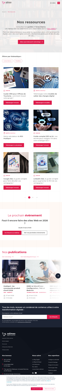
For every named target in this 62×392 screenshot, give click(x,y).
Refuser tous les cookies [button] (49, 388)
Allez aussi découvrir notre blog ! (30, 42)
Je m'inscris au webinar (11, 234)
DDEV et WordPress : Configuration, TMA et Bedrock (36, 289)
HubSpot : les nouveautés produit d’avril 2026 (12, 289)
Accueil (4, 12)
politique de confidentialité (24, 322)
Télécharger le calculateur (14, 146)
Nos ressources (11, 12)
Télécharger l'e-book (12, 103)
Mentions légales (5, 341)
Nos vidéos (51, 29)
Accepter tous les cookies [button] (37, 388)
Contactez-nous (58, 3)
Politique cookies (5, 350)
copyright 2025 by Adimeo (7, 338)
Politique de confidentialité (7, 347)
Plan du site (4, 344)
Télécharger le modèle (43, 103)
